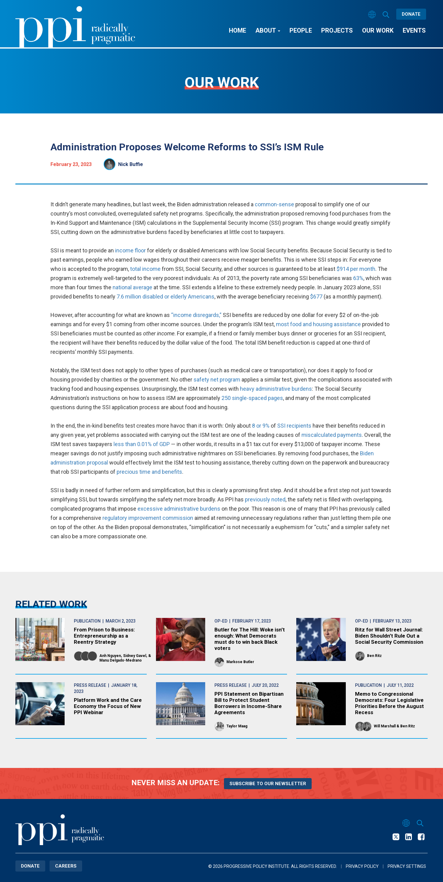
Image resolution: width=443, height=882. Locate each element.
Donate (411, 14)
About (267, 30)
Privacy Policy (362, 866)
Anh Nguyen (110, 656)
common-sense (274, 204)
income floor (130, 250)
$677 (316, 296)
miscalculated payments (331, 435)
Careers (66, 866)
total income (145, 269)
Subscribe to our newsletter (267, 783)
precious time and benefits (149, 472)
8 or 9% (260, 425)
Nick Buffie (130, 164)
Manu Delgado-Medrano (120, 660)
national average (132, 287)
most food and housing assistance (318, 324)
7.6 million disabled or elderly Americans (165, 296)
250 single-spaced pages (252, 398)
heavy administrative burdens (276, 389)
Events (414, 30)
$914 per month (356, 269)
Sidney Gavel (134, 656)
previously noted (265, 499)
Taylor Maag (236, 726)
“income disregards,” (196, 315)
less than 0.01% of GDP (142, 444)
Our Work (377, 30)
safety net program (217, 379)
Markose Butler (240, 662)
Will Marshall (385, 726)
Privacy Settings (407, 866)
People (300, 30)
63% (358, 278)
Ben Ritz (374, 656)
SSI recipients (294, 425)
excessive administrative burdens (179, 508)
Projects (337, 30)
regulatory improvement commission (147, 518)
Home (237, 30)
